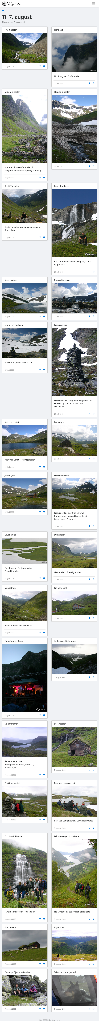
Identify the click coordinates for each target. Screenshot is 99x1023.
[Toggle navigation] (93, 3)
